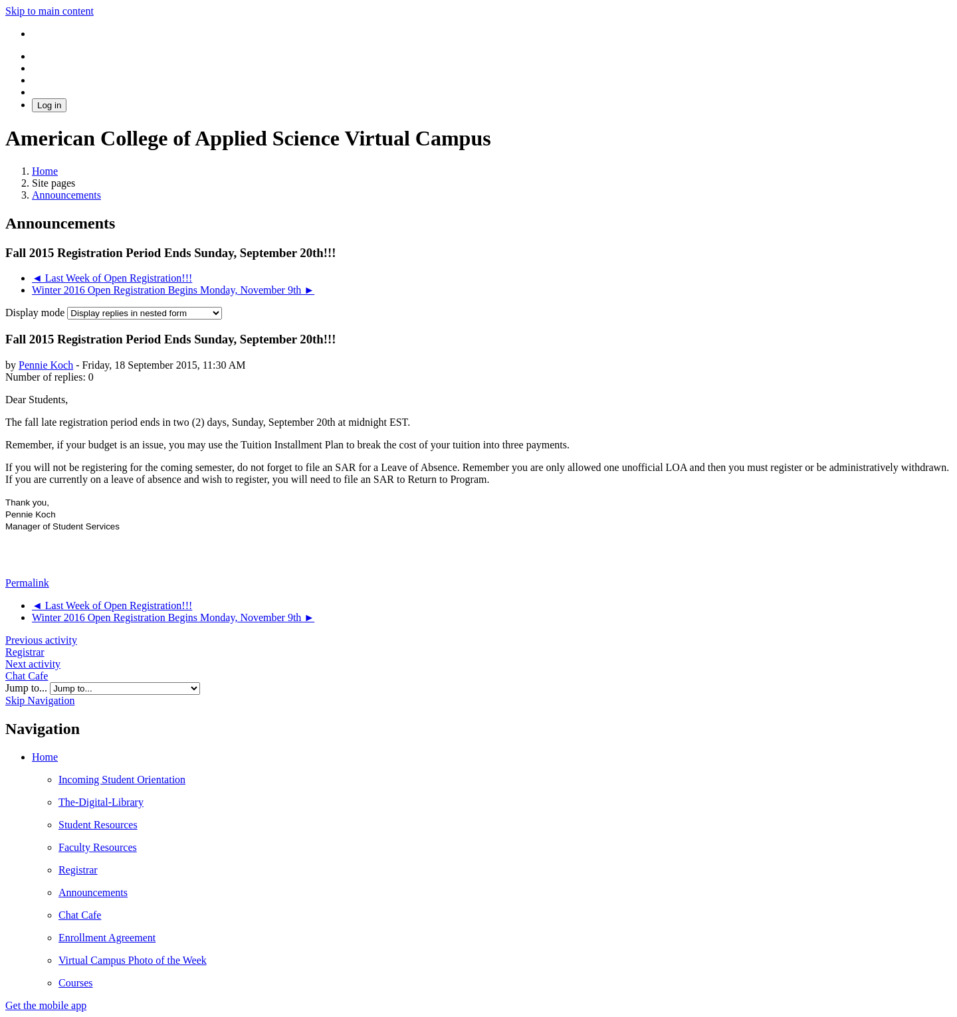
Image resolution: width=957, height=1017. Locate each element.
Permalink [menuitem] (27, 583)
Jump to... (27, 687)
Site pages (53, 183)
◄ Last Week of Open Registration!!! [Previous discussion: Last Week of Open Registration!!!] (112, 278)
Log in (49, 105)
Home (45, 757)
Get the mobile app (45, 1005)
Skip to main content (49, 11)
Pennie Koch (46, 365)
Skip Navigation (39, 700)
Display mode (36, 312)
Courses (75, 982)
